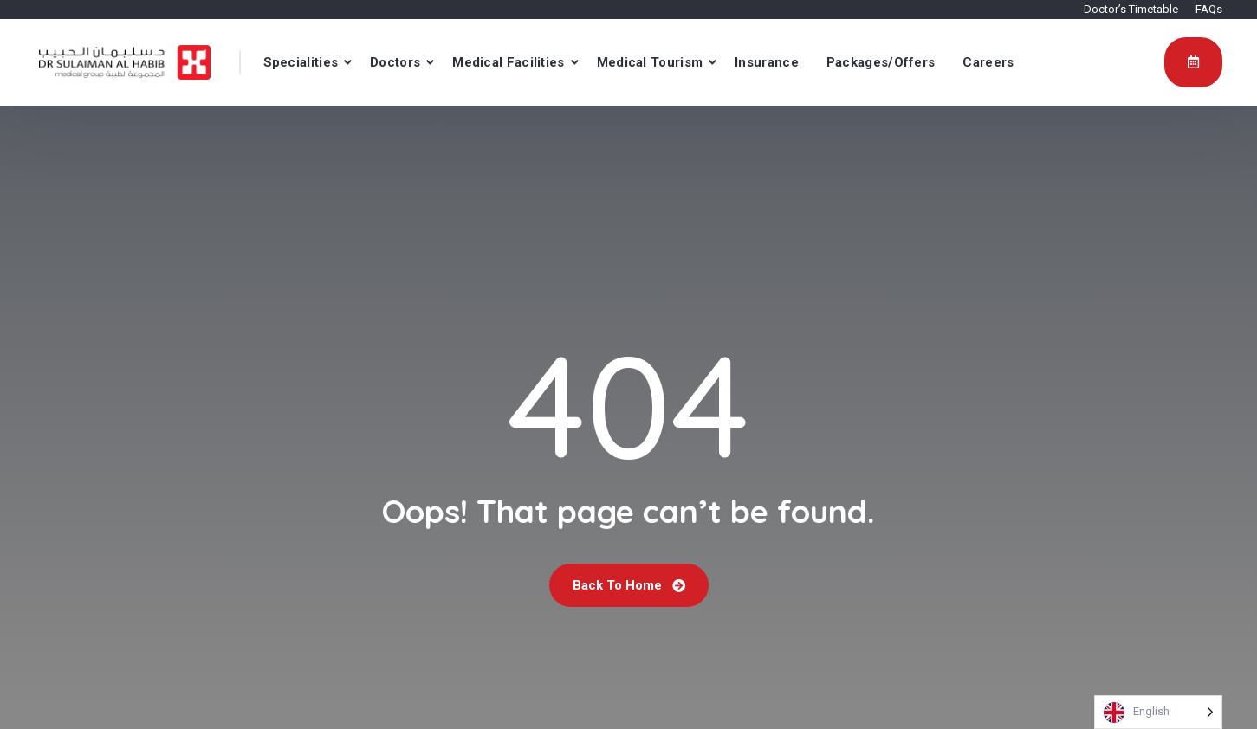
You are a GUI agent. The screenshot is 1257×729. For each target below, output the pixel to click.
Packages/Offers (881, 62)
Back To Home (629, 585)
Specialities (301, 62)
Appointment (1193, 61)
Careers (988, 62)
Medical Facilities (508, 62)
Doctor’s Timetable (1131, 9)
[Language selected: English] (1158, 712)
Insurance (767, 62)
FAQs (1208, 9)
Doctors (395, 62)
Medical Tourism (650, 62)
